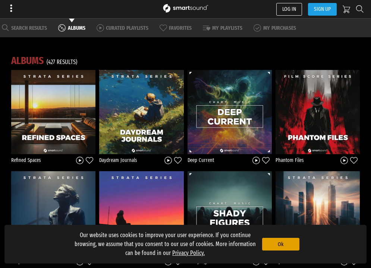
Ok (280, 244)
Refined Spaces (26, 160)
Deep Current (201, 160)
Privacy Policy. (188, 252)
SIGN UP (322, 9)
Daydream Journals (118, 160)
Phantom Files (290, 160)
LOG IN (289, 9)
